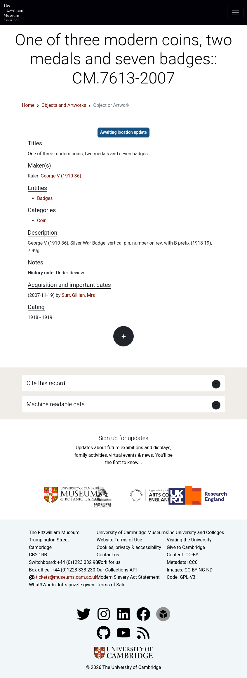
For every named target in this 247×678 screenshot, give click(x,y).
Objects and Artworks (63, 105)
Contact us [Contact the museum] (108, 554)
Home (28, 105)
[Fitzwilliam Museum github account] (104, 632)
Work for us (109, 562)
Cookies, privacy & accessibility (129, 547)
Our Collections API (117, 570)
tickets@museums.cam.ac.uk (66, 577)
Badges (45, 198)
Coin (41, 220)
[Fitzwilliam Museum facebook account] (124, 614)
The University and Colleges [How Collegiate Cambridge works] (195, 532)
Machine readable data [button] (56, 404)
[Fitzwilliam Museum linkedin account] (144, 614)
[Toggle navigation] (235, 12)
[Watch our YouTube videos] (124, 632)
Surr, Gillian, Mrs (78, 295)
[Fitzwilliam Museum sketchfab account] (163, 614)
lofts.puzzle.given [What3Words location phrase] (76, 585)
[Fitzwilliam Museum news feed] (143, 632)
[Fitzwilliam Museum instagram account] (104, 614)
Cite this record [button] (46, 383)
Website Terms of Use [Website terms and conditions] (119, 540)
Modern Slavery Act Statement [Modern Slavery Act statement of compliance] (128, 577)
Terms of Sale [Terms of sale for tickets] (111, 585)
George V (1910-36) (61, 176)
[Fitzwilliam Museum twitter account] (84, 614)
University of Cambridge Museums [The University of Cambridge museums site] (132, 532)
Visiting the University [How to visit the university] (189, 540)
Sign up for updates (123, 438)
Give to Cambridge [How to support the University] (186, 547)
